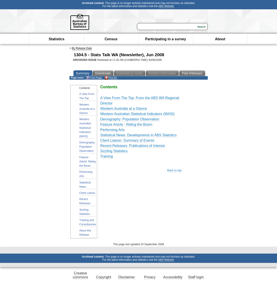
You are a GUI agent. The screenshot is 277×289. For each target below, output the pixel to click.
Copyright (103, 277)
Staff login (196, 277)
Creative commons (80, 275)
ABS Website (166, 6)
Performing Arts (85, 174)
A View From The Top (86, 96)
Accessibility (173, 277)
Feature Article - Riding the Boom (126, 124)
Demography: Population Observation (87, 146)
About (220, 39)
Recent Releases (84, 201)
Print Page (94, 77)
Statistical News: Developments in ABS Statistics (138, 135)
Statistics (56, 39)
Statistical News (85, 184)
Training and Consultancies (87, 222)
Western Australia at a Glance (87, 109)
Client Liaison (87, 193)
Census (111, 39)
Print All (111, 77)
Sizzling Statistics (84, 212)
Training (106, 156)
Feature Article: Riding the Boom (87, 161)
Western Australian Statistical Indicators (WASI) (85, 128)
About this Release (85, 232)
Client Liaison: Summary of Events (127, 140)
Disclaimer (126, 277)
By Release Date (82, 48)
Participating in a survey (165, 39)
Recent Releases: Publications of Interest (132, 146)
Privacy (150, 277)
